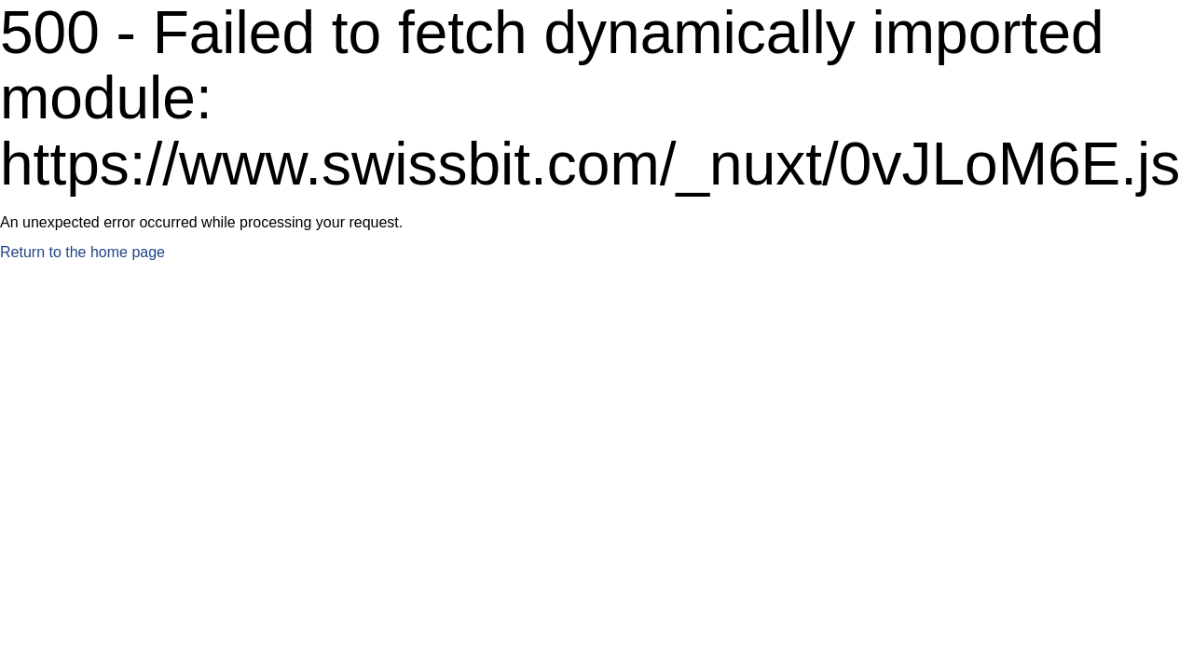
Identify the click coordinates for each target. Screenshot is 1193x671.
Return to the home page (82, 252)
